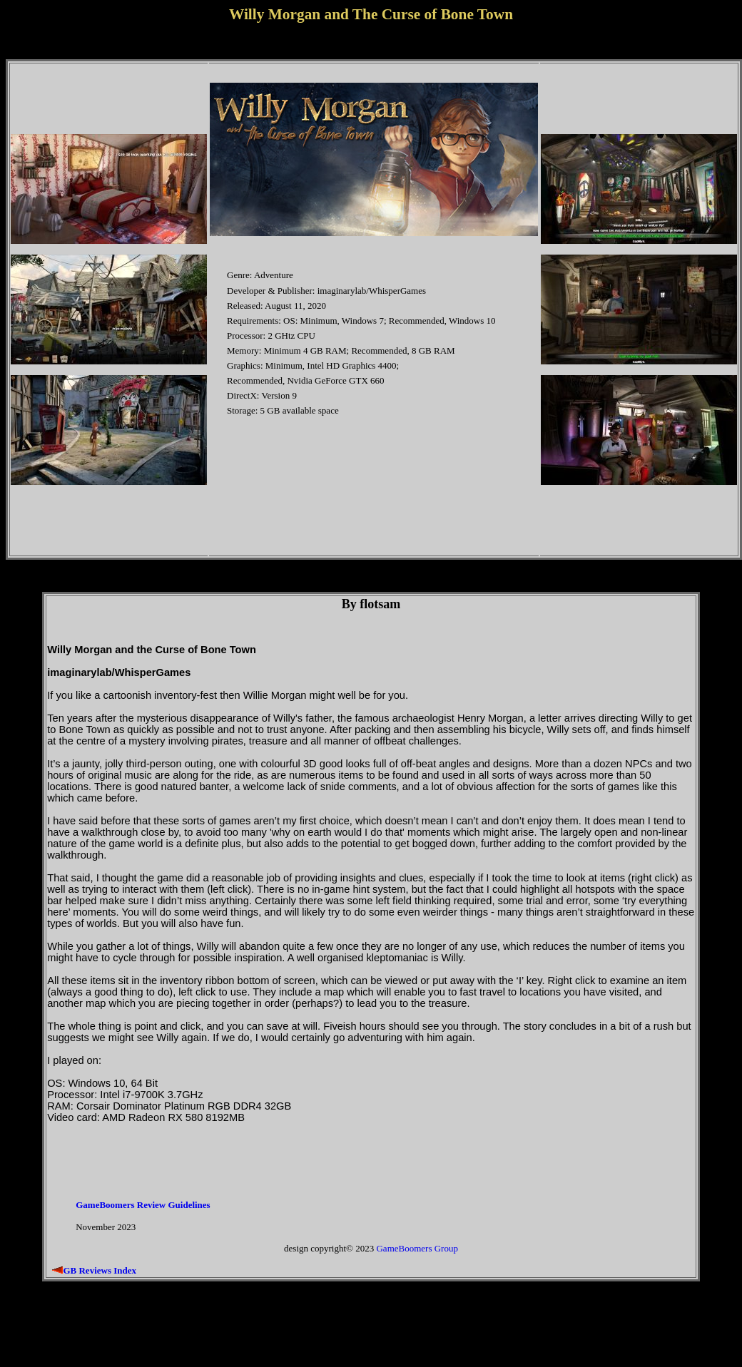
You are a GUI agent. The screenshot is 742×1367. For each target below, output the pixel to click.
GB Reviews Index (99, 1270)
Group (446, 1248)
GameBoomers (404, 1248)
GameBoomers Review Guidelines (143, 1204)
